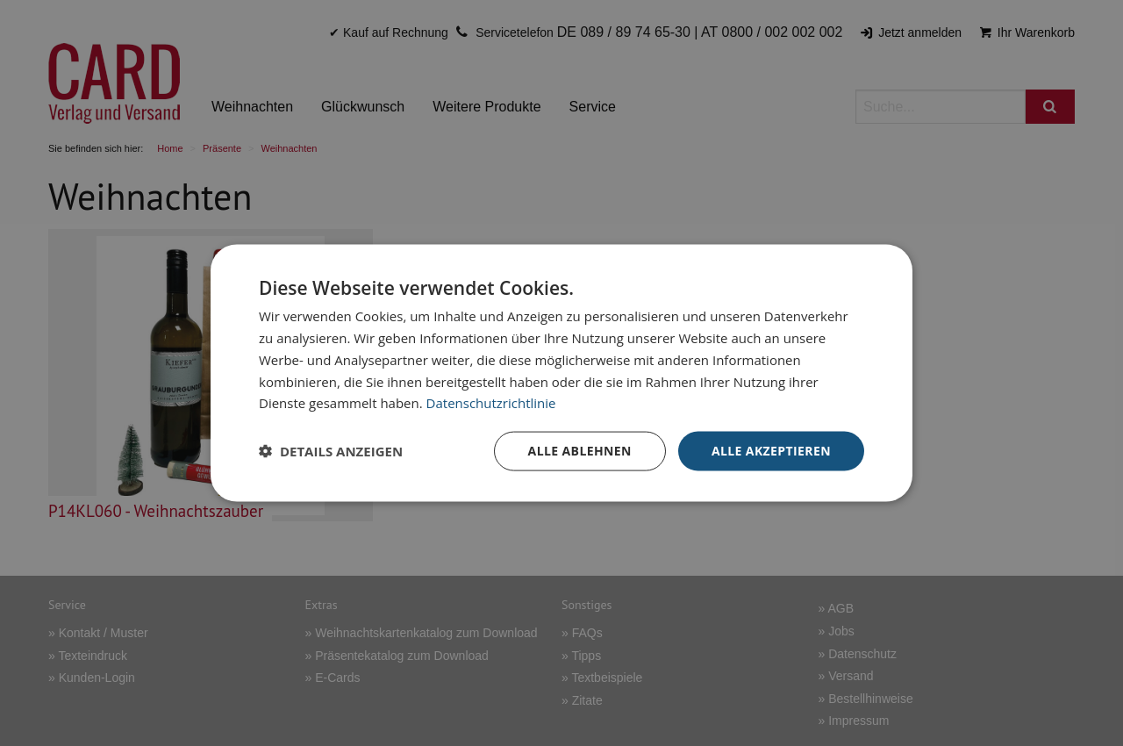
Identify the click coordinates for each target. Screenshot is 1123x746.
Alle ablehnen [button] (580, 450)
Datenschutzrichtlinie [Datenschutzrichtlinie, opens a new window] (491, 403)
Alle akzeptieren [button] (771, 450)
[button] (331, 451)
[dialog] (561, 373)
